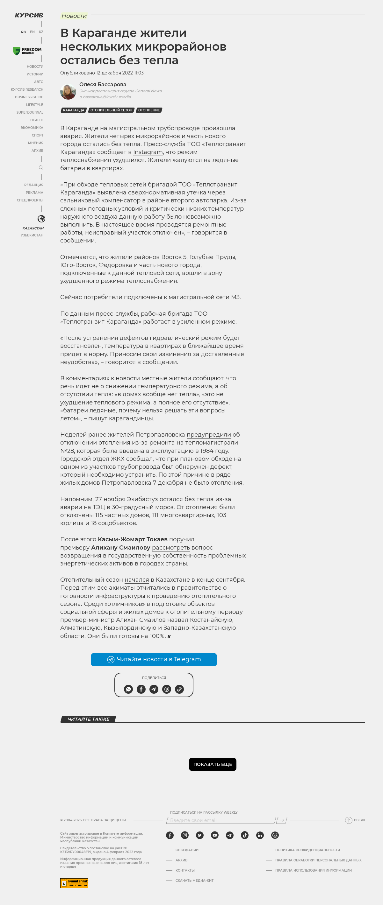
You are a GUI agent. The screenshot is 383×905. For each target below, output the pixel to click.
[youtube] (215, 835)
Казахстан (32, 228)
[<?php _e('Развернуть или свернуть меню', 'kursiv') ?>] (41, 219)
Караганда (73, 110)
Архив (37, 150)
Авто (38, 82)
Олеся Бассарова (102, 84)
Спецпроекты (30, 200)
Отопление (149, 110)
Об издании (187, 850)
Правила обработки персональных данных (318, 860)
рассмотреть (171, 547)
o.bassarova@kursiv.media (105, 97)
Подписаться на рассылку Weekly (204, 813)
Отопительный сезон (111, 110)
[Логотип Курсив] (28, 15)
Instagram (148, 152)
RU (23, 32)
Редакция (33, 185)
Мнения (35, 143)
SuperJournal (29, 112)
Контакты (185, 871)
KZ (41, 32)
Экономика (31, 127)
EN (32, 32)
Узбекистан (31, 235)
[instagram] (185, 835)
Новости (34, 66)
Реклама (34, 192)
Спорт (37, 135)
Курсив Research (27, 89)
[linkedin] (260, 835)
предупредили (209, 434)
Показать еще (212, 764)
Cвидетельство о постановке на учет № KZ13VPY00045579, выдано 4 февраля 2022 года (101, 850)
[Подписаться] (281, 820)
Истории (34, 74)
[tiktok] (245, 835)
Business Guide (29, 97)
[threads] (275, 835)
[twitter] (200, 835)
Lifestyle (34, 104)
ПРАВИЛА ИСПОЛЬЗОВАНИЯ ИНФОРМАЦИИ (313, 871)
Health (36, 120)
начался (137, 579)
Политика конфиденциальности (307, 850)
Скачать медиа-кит (194, 881)
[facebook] (170, 835)
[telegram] (230, 835)
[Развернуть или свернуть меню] (41, 167)
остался (171, 499)
